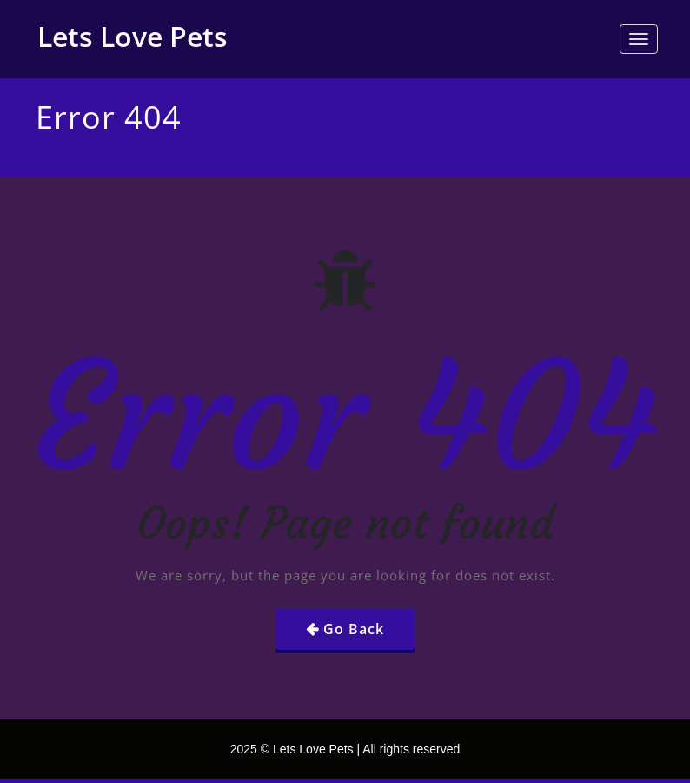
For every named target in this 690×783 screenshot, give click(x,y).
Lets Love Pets (132, 36)
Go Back (353, 629)
